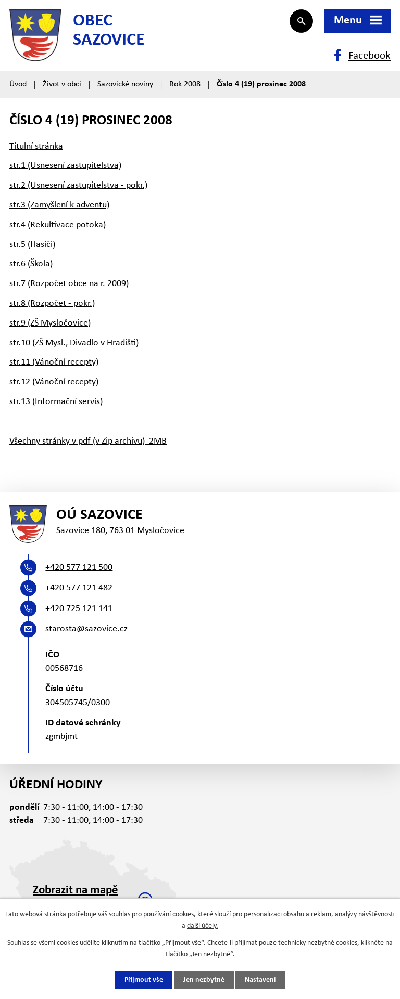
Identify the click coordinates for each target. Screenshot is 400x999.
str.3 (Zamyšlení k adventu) (59, 205)
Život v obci (62, 84)
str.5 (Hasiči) (32, 245)
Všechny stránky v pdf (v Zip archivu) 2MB (88, 441)
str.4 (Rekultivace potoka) (57, 225)
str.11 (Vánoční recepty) (53, 362)
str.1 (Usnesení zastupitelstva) (65, 166)
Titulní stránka (36, 146)
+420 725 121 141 (79, 609)
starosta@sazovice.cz (86, 629)
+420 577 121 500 (79, 568)
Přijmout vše (143, 980)
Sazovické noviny (125, 84)
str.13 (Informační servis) (56, 402)
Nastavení (260, 980)
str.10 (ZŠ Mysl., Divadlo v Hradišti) (74, 343)
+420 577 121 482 (79, 588)
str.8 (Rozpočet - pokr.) (52, 303)
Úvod (18, 84)
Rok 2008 (185, 84)
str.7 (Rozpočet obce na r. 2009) (69, 284)
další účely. (202, 926)
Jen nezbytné (203, 980)
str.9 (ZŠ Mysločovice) (50, 323)
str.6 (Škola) (31, 264)
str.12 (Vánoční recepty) (53, 382)
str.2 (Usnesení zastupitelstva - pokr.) (78, 185)
